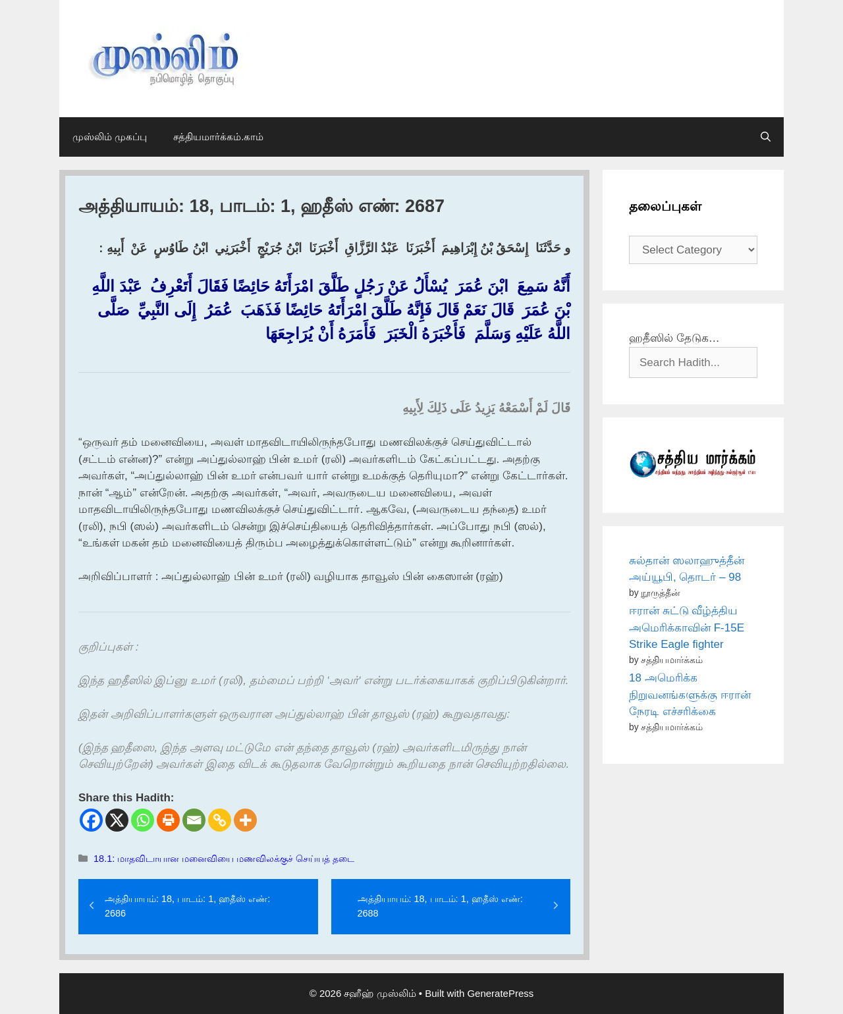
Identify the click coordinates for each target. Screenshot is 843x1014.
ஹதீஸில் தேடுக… (674, 338)
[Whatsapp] (142, 820)
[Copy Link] (219, 820)
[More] (245, 820)
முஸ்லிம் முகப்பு (109, 136)
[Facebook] (91, 820)
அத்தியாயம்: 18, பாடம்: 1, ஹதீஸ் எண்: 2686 (187, 906)
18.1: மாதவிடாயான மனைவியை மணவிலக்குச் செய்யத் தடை (224, 858)
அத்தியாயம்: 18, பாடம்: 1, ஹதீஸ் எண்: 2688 (440, 906)
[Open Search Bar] (766, 137)
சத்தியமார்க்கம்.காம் (218, 136)
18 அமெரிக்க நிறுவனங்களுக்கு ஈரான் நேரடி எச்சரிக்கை (690, 695)
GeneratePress (500, 993)
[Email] (193, 820)
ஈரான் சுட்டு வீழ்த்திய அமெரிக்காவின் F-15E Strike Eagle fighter (686, 627)
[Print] (168, 820)
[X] (116, 820)
